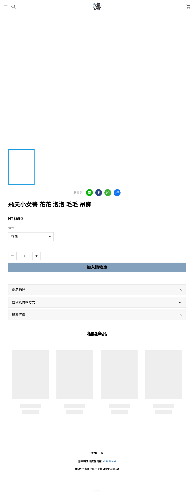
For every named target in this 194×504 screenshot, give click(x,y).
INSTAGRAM (109, 461)
